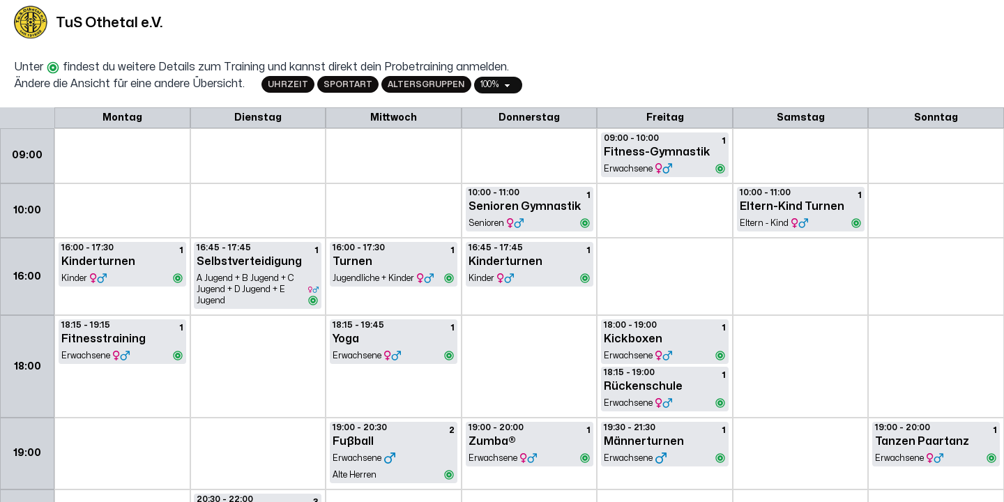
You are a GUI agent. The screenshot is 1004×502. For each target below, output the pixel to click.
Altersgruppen (426, 84)
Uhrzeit (288, 84)
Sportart (348, 84)
